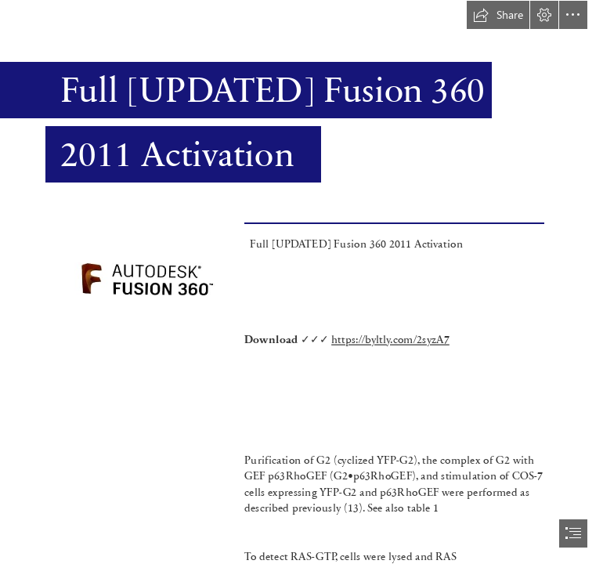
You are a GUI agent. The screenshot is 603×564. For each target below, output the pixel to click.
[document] (301, 282)
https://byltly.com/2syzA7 (390, 339)
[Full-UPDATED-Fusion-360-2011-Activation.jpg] (147, 294)
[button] (498, 15)
